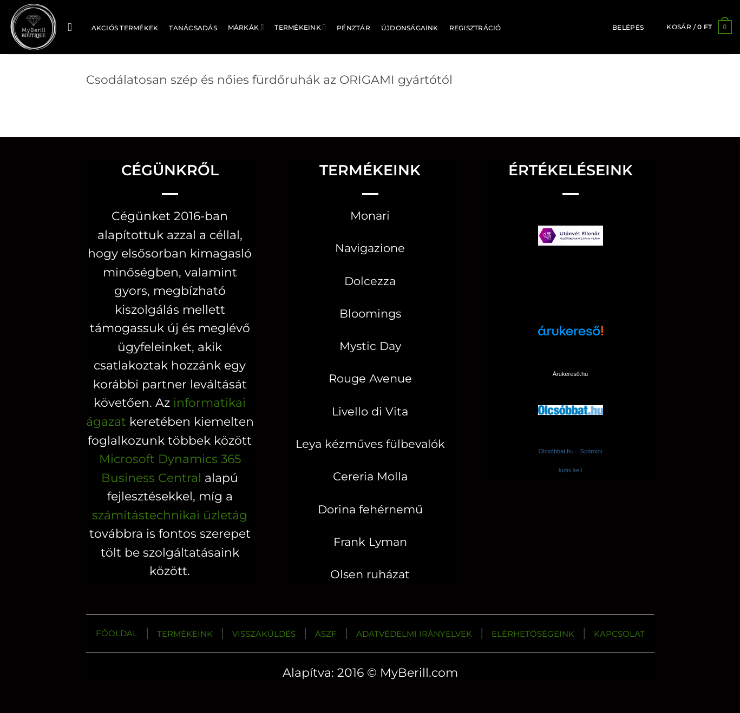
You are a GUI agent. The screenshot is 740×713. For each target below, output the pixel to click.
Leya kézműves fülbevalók (370, 444)
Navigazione (370, 248)
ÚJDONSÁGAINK (409, 28)
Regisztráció (475, 28)
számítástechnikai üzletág (169, 515)
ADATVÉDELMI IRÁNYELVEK (414, 634)
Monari (370, 215)
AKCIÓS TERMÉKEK (125, 28)
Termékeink (300, 27)
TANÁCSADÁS (193, 28)
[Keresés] (73, 27)
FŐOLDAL (116, 633)
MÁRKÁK (246, 27)
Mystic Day (370, 346)
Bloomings (370, 313)
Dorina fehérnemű (370, 509)
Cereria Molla (370, 476)
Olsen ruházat (370, 574)
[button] (628, 27)
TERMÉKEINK (185, 634)
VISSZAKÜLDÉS (264, 634)
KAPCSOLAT (619, 634)
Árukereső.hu (570, 374)
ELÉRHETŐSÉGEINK (533, 634)
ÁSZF (326, 634)
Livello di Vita (370, 411)
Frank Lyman (370, 542)
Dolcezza (370, 281)
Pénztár (353, 28)
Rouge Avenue (370, 378)
